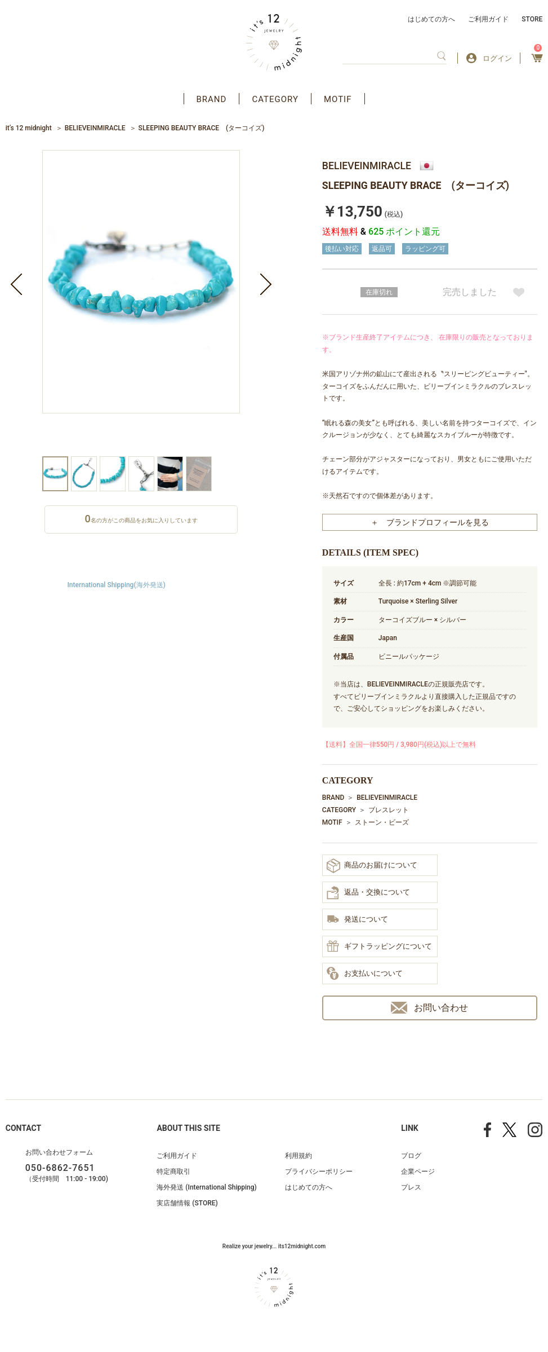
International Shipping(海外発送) (116, 585)
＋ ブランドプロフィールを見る (430, 522)
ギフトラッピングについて (379, 947)
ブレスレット (388, 810)
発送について (357, 920)
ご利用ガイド (488, 19)
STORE (532, 19)
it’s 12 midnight (29, 128)
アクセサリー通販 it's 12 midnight (274, 42)
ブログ (411, 1156)
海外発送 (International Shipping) (206, 1187)
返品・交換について (368, 893)
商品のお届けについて (372, 865)
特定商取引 (173, 1171)
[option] (141, 303)
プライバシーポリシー (319, 1171)
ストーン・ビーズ (382, 822)
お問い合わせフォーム (59, 1152)
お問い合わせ (429, 1008)
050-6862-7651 (60, 1167)
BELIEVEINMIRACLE (95, 128)
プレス (411, 1187)
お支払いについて (365, 974)
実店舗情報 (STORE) (187, 1203)
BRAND (212, 99)
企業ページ (418, 1171)
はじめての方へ (431, 19)
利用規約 (298, 1156)
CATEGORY (275, 99)
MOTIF (338, 99)
